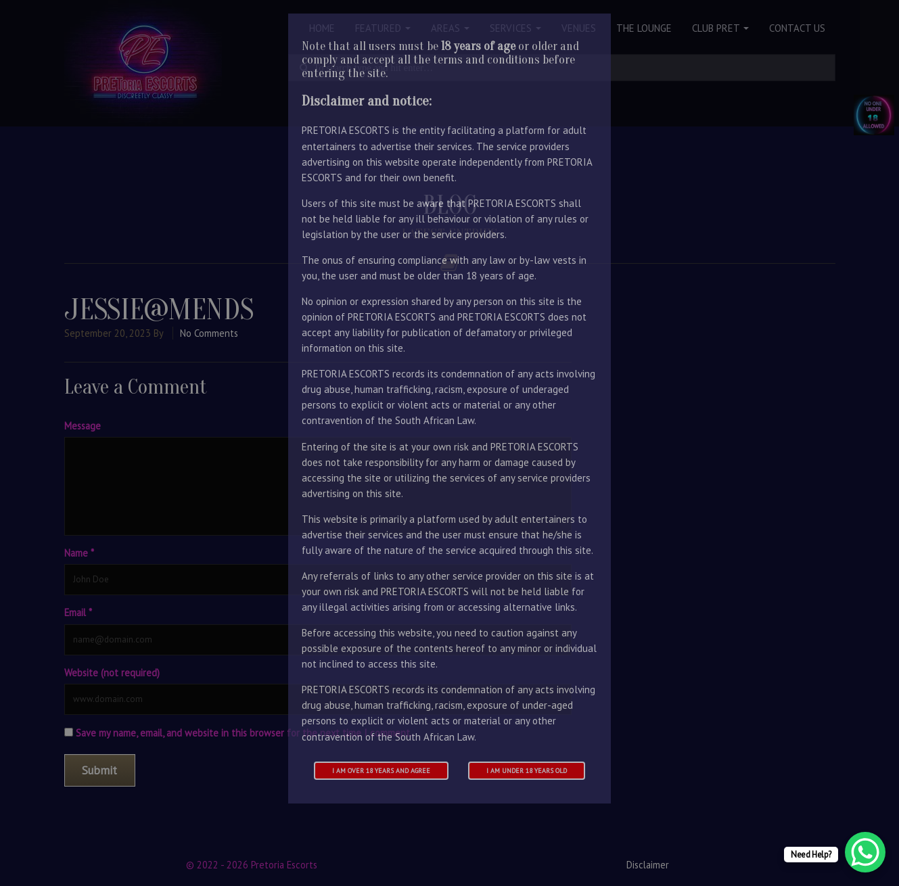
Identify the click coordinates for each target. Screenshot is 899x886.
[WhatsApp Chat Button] (865, 852)
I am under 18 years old (526, 770)
